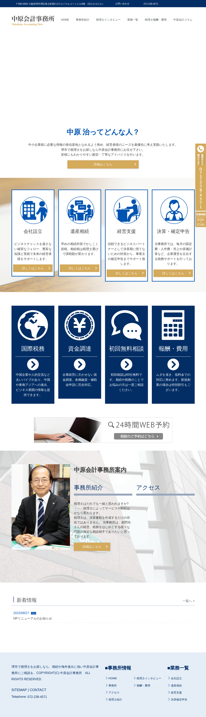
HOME (113, 678)
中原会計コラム (182, 19)
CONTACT (38, 690)
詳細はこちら (103, 164)
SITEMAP (19, 690)
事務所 (113, 685)
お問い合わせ (122, 3)
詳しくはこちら (33, 268)
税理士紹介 (115, 699)
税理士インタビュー (108, 19)
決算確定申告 (179, 699)
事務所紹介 (82, 19)
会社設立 (176, 678)
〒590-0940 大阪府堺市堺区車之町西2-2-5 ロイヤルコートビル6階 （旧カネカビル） (60, 4)
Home (65, 19)
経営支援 (176, 692)
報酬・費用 (143, 685)
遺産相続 (176, 685)
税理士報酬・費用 (156, 19)
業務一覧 (132, 19)
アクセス (114, 692)
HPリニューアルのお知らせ (32, 618)
